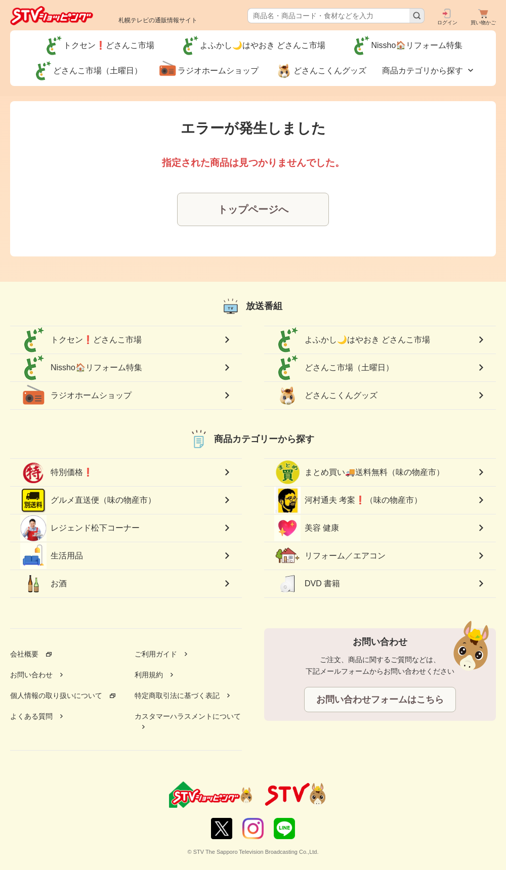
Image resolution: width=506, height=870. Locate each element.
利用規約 (149, 675)
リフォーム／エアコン (330, 556)
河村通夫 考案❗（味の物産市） (348, 500)
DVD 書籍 (307, 584)
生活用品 (51, 556)
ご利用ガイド (156, 654)
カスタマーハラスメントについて (188, 716)
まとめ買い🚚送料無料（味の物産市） (359, 472)
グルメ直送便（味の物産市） (88, 500)
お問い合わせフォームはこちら (380, 699)
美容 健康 (306, 528)
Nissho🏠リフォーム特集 (81, 368)
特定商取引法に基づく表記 (177, 695)
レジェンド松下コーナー (80, 528)
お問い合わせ (31, 675)
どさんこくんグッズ (325, 395)
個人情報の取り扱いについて (56, 695)
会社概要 (24, 654)
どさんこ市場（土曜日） (334, 368)
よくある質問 (31, 716)
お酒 (43, 584)
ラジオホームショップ (76, 395)
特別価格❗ (56, 472)
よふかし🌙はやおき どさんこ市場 (352, 340)
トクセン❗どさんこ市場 (81, 340)
